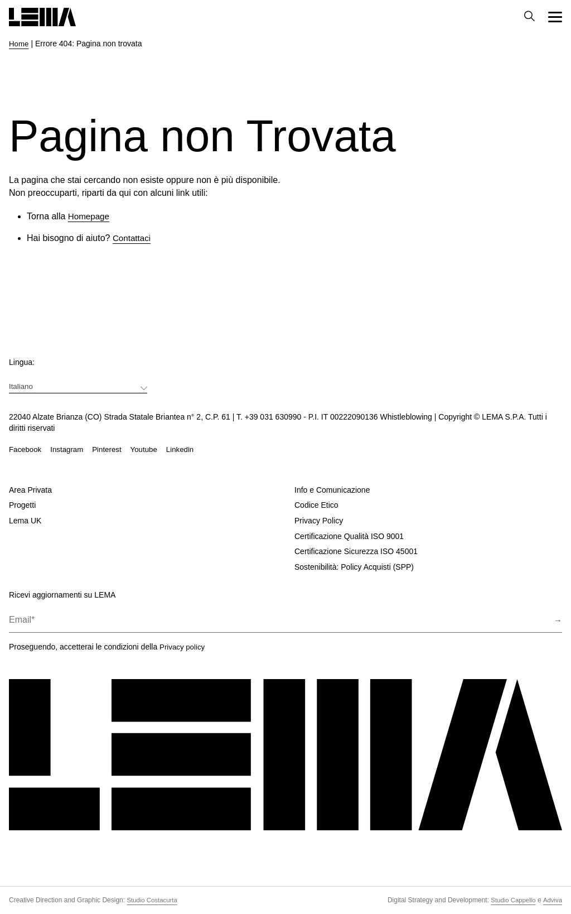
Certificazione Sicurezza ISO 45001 (356, 551)
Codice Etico (316, 505)
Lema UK (25, 520)
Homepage (90, 216)
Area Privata (30, 489)
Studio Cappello (511, 900)
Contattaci (133, 238)
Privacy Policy (318, 520)
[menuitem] (78, 385)
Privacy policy (183, 646)
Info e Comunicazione (332, 489)
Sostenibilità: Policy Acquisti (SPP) (354, 566)
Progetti (22, 505)
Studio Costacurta (153, 900)
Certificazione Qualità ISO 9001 (349, 536)
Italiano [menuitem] (21, 385)
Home (19, 43)
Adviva (552, 900)
